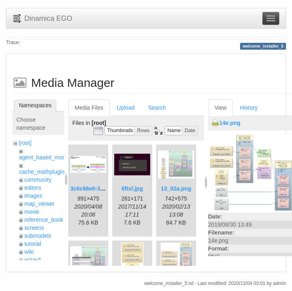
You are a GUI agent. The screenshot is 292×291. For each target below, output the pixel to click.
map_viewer (39, 204)
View (220, 107)
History (249, 107)
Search (157, 107)
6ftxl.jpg (132, 188)
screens (34, 228)
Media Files (89, 107)
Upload (126, 107)
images (33, 196)
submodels (38, 236)
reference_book (43, 220)
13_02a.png (176, 188)
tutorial (32, 244)
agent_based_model (44, 157)
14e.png (229, 123)
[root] (25, 143)
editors (32, 188)
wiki (29, 252)
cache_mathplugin (42, 172)
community (38, 180)
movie (31, 212)
